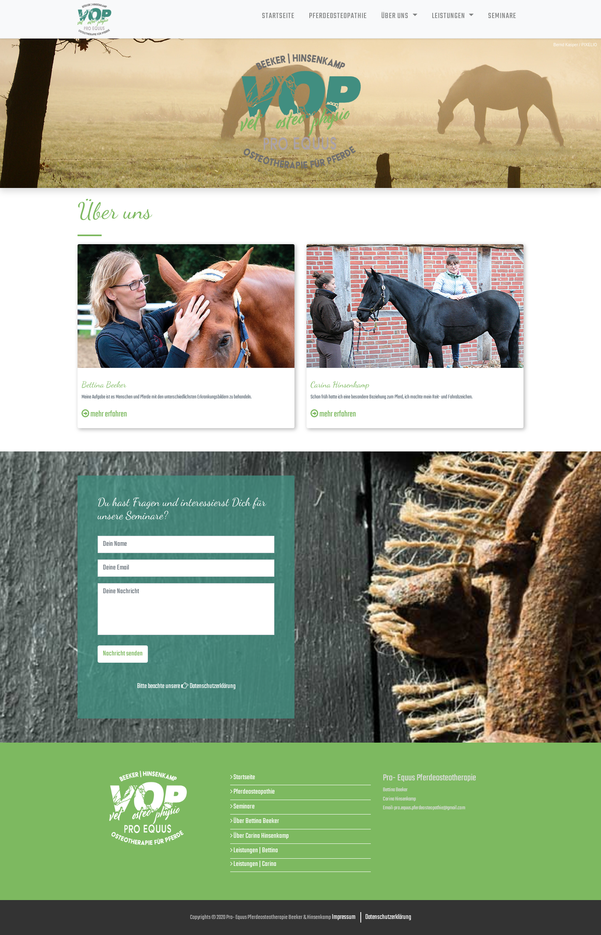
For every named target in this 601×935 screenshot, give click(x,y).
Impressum (344, 917)
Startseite (278, 16)
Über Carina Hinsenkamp (261, 836)
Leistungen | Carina (254, 864)
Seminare (502, 16)
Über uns (395, 16)
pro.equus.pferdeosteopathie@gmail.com (429, 808)
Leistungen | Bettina (255, 850)
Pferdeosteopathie (338, 16)
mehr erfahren (104, 414)
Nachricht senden (123, 653)
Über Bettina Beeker (256, 821)
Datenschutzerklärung (212, 686)
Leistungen (449, 16)
